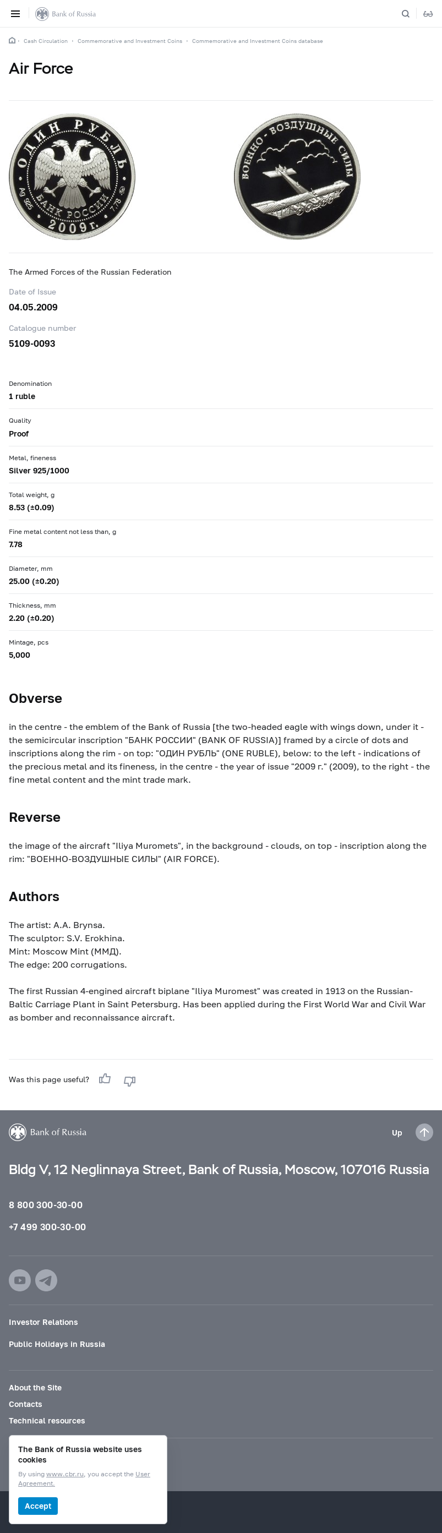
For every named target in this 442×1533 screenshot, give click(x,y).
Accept (38, 1505)
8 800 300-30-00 (46, 1204)
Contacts (25, 1404)
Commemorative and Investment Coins (130, 40)
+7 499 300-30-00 (47, 1226)
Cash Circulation (46, 40)
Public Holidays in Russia (57, 1344)
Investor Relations (43, 1322)
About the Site (35, 1387)
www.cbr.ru (65, 1474)
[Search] (412, 14)
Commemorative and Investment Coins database (257, 40)
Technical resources (47, 1420)
